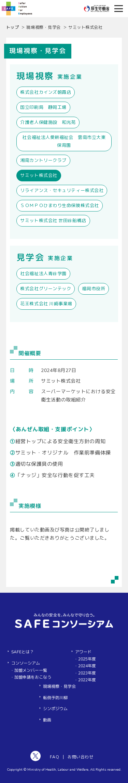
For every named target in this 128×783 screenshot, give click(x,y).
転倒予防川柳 (55, 698)
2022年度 (87, 680)
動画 (47, 720)
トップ (12, 27)
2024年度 (87, 666)
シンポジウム (55, 708)
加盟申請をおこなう (32, 677)
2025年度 (87, 659)
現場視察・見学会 (59, 686)
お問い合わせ (80, 757)
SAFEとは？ (22, 652)
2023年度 (87, 673)
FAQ (54, 757)
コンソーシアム (25, 663)
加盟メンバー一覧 (30, 670)
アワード (83, 652)
